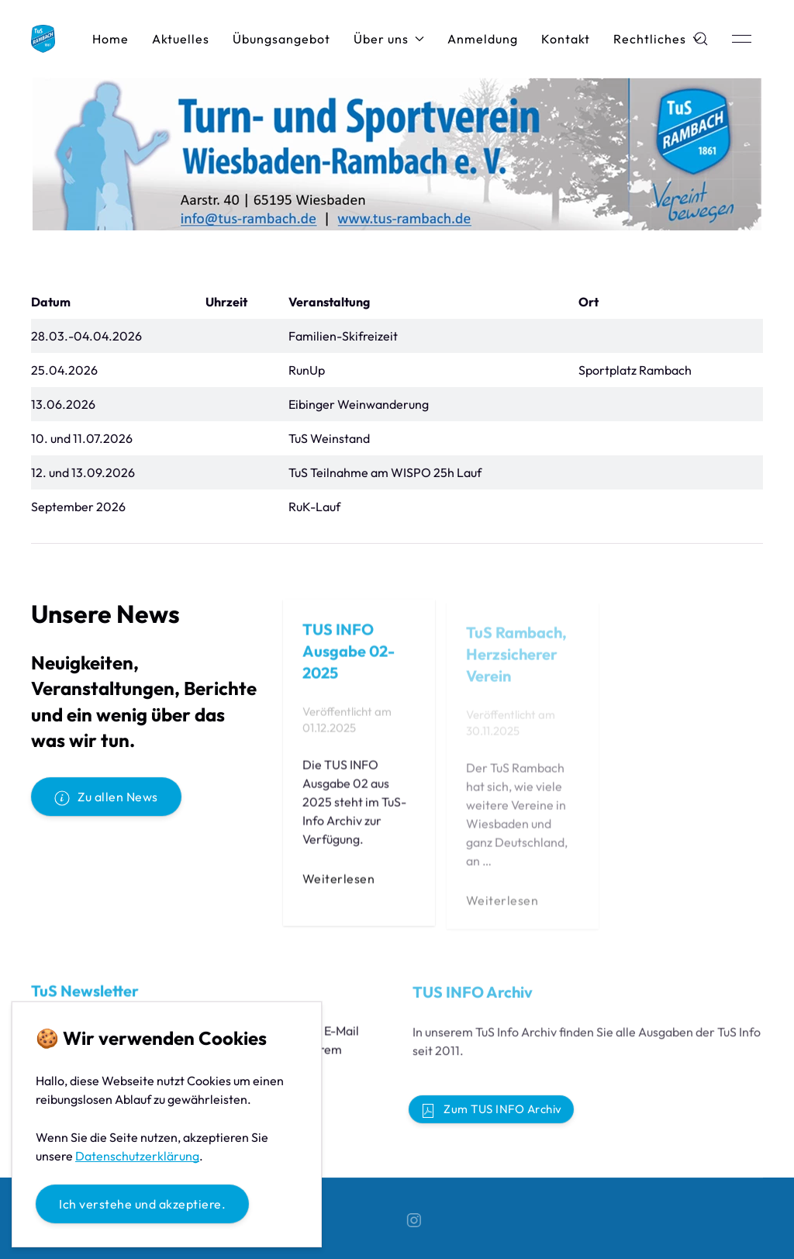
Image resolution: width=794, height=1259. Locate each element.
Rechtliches (657, 39)
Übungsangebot (281, 39)
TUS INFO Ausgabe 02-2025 (348, 655)
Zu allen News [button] (106, 797)
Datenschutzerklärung (137, 1156)
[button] (741, 39)
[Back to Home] (43, 39)
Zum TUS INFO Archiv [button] (491, 1110)
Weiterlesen (338, 883)
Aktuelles (180, 39)
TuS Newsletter (85, 995)
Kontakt (565, 39)
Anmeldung (482, 39)
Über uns (389, 39)
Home (110, 39)
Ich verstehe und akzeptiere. (142, 1204)
